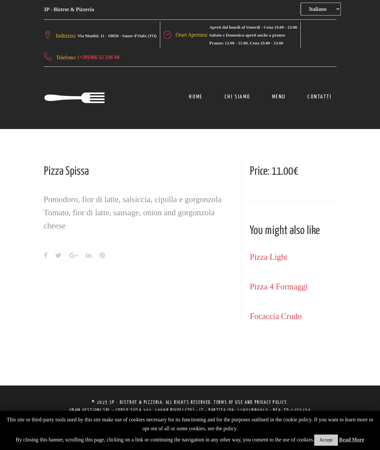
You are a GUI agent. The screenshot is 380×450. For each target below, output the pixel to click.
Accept (326, 439)
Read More (352, 439)
